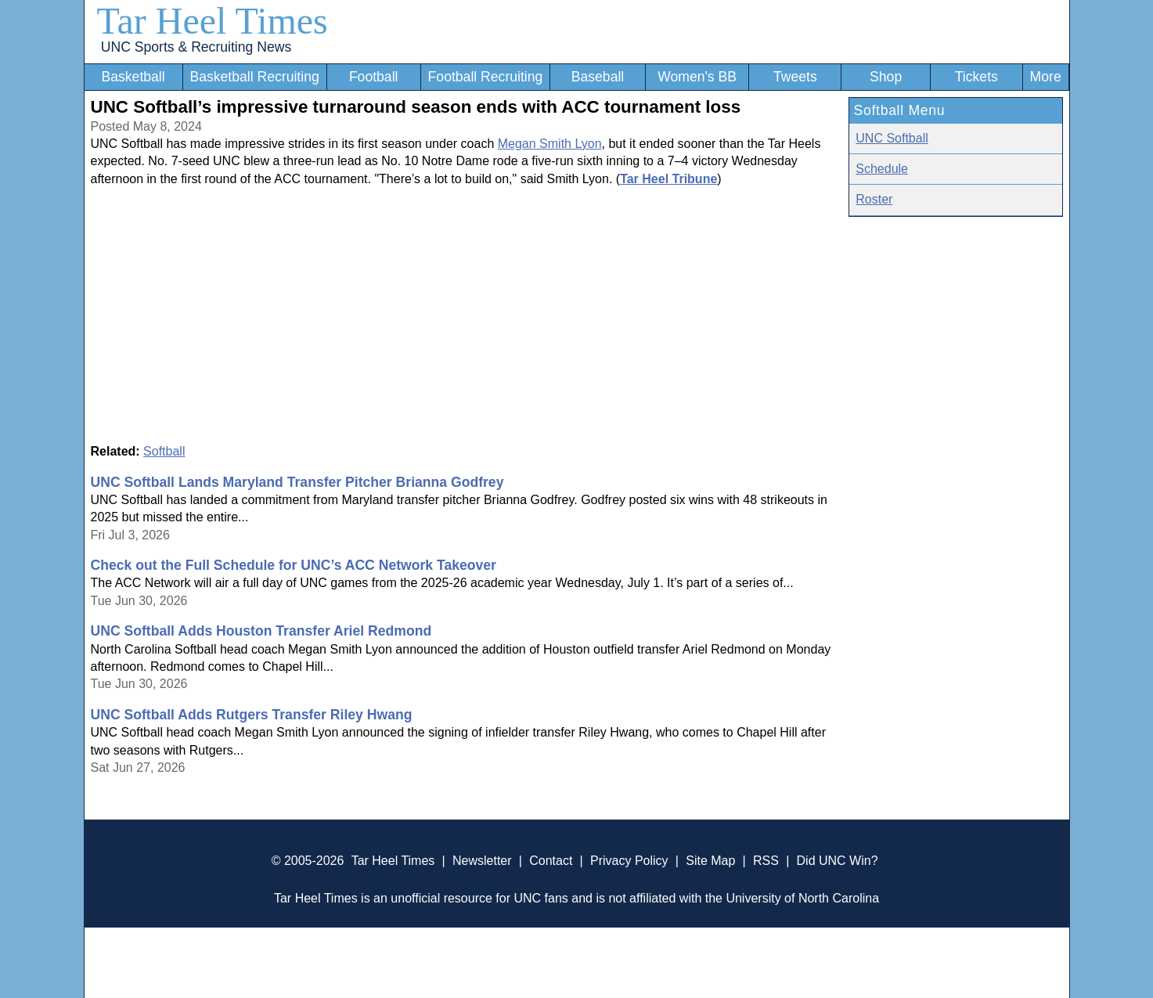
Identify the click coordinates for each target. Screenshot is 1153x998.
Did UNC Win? (837, 860)
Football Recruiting (485, 77)
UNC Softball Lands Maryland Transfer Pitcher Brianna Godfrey (297, 482)
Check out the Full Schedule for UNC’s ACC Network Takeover (293, 565)
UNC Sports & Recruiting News (196, 47)
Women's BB (697, 77)
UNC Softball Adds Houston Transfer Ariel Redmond (261, 631)
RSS (766, 860)
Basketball (132, 77)
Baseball (598, 77)
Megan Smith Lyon (550, 143)
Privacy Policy (629, 860)
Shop (886, 77)
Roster (874, 199)
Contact (550, 860)
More (1045, 77)
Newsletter (482, 860)
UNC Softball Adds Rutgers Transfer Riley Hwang (252, 714)
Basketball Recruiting (254, 77)
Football (373, 77)
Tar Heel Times (212, 20)
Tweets (795, 77)
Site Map (710, 860)
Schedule (882, 168)
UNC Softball (892, 138)
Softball (164, 451)
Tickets (976, 77)
